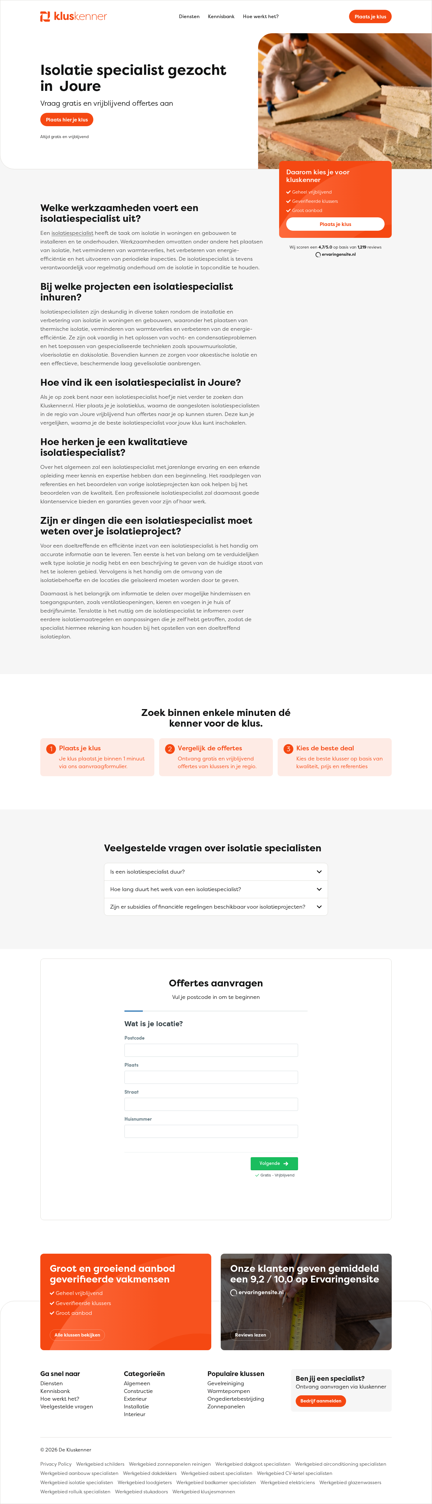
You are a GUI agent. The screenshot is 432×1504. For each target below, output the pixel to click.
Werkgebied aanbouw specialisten (79, 1473)
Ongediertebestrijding (235, 1398)
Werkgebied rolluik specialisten (75, 1491)
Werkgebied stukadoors (141, 1491)
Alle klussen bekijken (77, 1335)
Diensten (189, 16)
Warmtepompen (228, 1391)
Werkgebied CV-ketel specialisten (294, 1473)
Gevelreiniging (225, 1383)
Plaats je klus (370, 16)
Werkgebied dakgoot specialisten (253, 1464)
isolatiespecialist (72, 233)
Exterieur (135, 1398)
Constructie (138, 1391)
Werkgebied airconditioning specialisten (340, 1464)
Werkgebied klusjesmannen (203, 1491)
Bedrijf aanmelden (320, 1401)
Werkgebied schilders (100, 1464)
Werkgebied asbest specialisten (216, 1473)
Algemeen (137, 1383)
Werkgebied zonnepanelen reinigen (170, 1464)
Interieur (134, 1414)
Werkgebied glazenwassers (350, 1482)
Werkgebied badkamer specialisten (216, 1482)
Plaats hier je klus (67, 119)
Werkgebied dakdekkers (150, 1473)
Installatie (136, 1406)
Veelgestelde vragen (66, 1406)
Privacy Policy (56, 1464)
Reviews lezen (250, 1335)
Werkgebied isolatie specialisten (76, 1482)
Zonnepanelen (226, 1406)
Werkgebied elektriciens (287, 1482)
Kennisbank (221, 16)
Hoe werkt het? (261, 16)
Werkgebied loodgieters (145, 1482)
